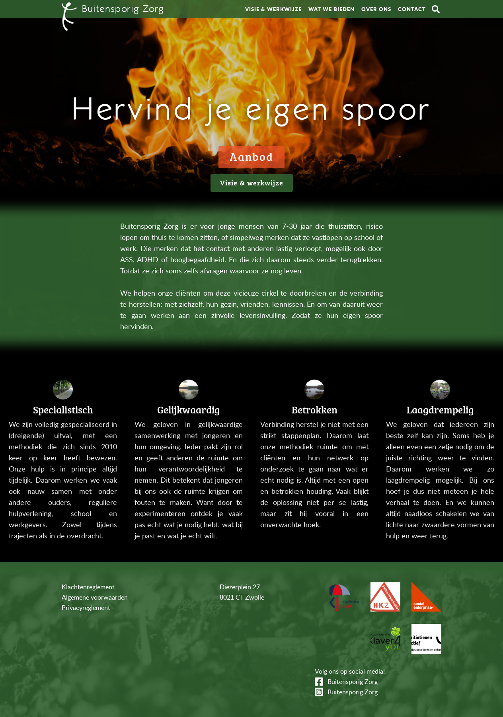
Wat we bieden (331, 9)
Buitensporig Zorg (353, 681)
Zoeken (436, 9)
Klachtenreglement (88, 587)
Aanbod (251, 156)
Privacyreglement (86, 607)
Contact (412, 9)
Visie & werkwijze (273, 9)
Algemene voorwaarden (95, 597)
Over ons (376, 9)
